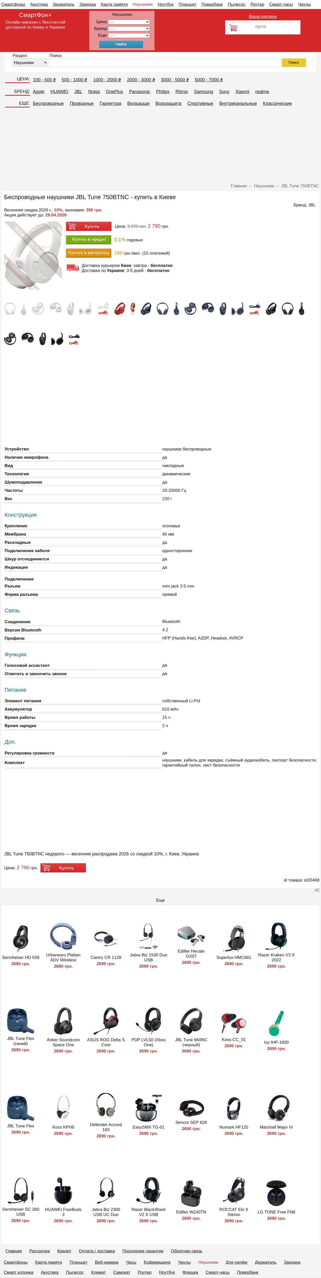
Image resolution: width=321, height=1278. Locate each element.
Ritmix (182, 91)
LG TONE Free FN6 (276, 1212)
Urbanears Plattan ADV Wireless (63, 957)
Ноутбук (166, 4)
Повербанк (212, 4)
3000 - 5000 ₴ (175, 79)
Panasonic (139, 91)
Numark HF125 (233, 1127)
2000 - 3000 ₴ (141, 79)
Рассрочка (39, 1251)
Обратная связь (186, 1251)
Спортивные (200, 103)
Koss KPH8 (63, 1127)
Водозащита (168, 103)
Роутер (257, 4)
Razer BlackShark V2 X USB (148, 1212)
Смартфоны (13, 4)
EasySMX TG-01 (149, 1127)
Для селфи (236, 1262)
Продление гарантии (142, 1251)
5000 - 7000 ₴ (209, 79)
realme (262, 91)
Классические (277, 103)
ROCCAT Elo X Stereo (234, 1212)
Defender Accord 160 (106, 1127)
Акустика (39, 4)
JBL (78, 91)
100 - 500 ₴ (44, 79)
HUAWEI (59, 91)
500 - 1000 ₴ (74, 79)
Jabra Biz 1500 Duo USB (148, 957)
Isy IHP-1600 (276, 1042)
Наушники (143, 4)
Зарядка (87, 4)
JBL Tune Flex (20, 1126)
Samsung (203, 91)
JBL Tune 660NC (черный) (191, 1042)
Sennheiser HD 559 (20, 957)
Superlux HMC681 (233, 957)
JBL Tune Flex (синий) (20, 1041)
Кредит (64, 1251)
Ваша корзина (263, 16)
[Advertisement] (160, 146)
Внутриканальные (238, 103)
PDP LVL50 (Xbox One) (148, 1042)
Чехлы (304, 4)
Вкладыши (138, 103)
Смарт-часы (281, 4)
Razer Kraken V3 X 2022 (276, 957)
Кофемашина (157, 1262)
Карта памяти (114, 4)
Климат (98, 1272)
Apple (38, 91)
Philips (163, 91)
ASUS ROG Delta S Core (106, 1042)
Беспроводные (48, 103)
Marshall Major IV (276, 1127)
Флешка (190, 1272)
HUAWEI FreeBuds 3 (63, 1212)
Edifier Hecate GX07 (191, 954)
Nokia (94, 91)
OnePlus (114, 91)
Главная (14, 1251)
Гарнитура (110, 103)
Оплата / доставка (97, 1251)
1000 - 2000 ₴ (107, 79)
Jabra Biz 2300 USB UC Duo (106, 1212)
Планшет (187, 4)
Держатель (63, 4)
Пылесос (236, 4)
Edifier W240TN (191, 1212)
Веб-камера (106, 1262)
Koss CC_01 (234, 1039)
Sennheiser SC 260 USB (20, 1212)
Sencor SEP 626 (191, 1122)
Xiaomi (242, 91)
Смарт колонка (18, 1272)
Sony (224, 91)
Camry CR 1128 (106, 957)
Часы (131, 1262)
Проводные (82, 103)
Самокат (121, 1272)
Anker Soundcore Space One (63, 1042)
